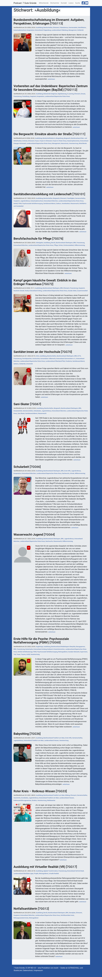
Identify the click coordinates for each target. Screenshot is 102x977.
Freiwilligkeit (71, 198)
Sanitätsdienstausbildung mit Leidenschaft (43, 194)
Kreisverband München (51, 201)
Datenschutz (28, 970)
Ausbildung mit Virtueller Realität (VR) (39, 867)
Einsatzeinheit (18, 411)
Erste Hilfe (67, 471)
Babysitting (21, 734)
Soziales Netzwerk (74, 652)
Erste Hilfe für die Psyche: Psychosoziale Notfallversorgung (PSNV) (41, 640)
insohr (56, 968)
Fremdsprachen (27, 358)
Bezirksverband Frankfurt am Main (54, 738)
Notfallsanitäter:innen (67, 915)
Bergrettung (59, 138)
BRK (74, 242)
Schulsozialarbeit (68, 245)
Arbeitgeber (39, 242)
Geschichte (17, 798)
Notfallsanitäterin (25, 908)
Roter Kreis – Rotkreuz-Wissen (34, 791)
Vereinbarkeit (66, 203)
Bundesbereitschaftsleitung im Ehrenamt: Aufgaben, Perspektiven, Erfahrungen (49, 21)
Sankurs (58, 203)
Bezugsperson (80, 646)
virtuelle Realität (54, 873)
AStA (37, 356)
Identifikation (82, 27)
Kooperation (30, 30)
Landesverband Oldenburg (60, 30)
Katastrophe (29, 649)
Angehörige (39, 646)
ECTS (79, 356)
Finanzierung (17, 96)
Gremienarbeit (73, 27)
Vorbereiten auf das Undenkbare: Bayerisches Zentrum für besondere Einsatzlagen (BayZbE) (51, 88)
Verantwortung (73, 143)
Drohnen (25, 141)
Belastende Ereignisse (50, 94)
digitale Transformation (50, 871)
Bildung (67, 795)
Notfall (16, 203)
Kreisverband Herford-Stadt (75, 871)
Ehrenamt (56, 27)
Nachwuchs (65, 473)
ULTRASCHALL (74, 968)
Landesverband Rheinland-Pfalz (55, 361)
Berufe (53, 242)
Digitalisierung (62, 94)
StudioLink (18, 970)
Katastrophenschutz (20, 30)
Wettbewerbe (51, 800)
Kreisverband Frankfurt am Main (34, 740)
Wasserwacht (74, 203)
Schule (60, 245)
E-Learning (70, 94)
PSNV (20, 203)
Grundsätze (24, 798)
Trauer (18, 654)
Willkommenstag (80, 245)
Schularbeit (21, 467)
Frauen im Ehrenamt (46, 141)
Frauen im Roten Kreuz (60, 141)
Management (72, 30)
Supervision (83, 652)
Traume (23, 654)
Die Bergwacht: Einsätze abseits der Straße (43, 134)
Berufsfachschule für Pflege (32, 238)
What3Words (83, 143)
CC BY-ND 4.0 (31, 968)
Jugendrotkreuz (25, 201)
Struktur (34, 800)
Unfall (28, 654)
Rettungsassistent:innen (21, 918)
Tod (15, 654)
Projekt (36, 873)
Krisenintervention (59, 649)
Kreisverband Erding (35, 290)
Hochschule (36, 358)
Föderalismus (64, 27)
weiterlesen (51, 79)
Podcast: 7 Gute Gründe (25, 3)
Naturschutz (64, 143)
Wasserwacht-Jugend (28, 534)
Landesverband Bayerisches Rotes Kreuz (57, 96)
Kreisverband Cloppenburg (43, 30)
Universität (29, 364)
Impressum (38, 970)
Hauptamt (33, 96)
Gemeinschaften (80, 198)
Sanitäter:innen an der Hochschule (37, 352)
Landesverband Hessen (51, 740)
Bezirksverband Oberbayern (64, 242)
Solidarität (80, 30)
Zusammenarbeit (82, 290)
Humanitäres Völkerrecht (48, 358)
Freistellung (25, 96)
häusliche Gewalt (19, 290)
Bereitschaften (47, 27)
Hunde (27, 290)
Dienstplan (72, 912)
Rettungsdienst (62, 652)
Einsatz (83, 94)
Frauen (37, 141)
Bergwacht (67, 138)
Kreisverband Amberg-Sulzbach (43, 649)
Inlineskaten (37, 411)
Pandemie (69, 361)
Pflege (56, 245)
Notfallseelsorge (27, 652)
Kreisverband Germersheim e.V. (66, 358)
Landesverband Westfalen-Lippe (23, 873)
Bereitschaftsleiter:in (49, 138)
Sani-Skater (21, 404)
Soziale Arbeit (72, 290)
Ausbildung (39, 27)
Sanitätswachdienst (49, 203)
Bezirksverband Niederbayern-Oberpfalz (63, 646)
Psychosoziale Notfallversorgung (32, 203)
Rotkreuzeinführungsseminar (22, 800)
